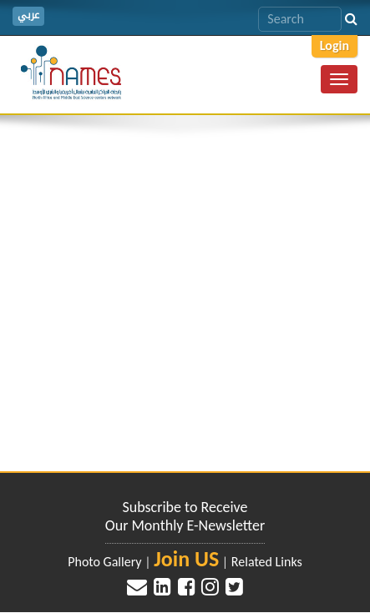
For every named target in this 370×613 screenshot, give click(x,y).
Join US (186, 558)
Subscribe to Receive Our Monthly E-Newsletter (185, 516)
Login (334, 45)
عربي (28, 15)
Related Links (266, 562)
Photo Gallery (104, 562)
